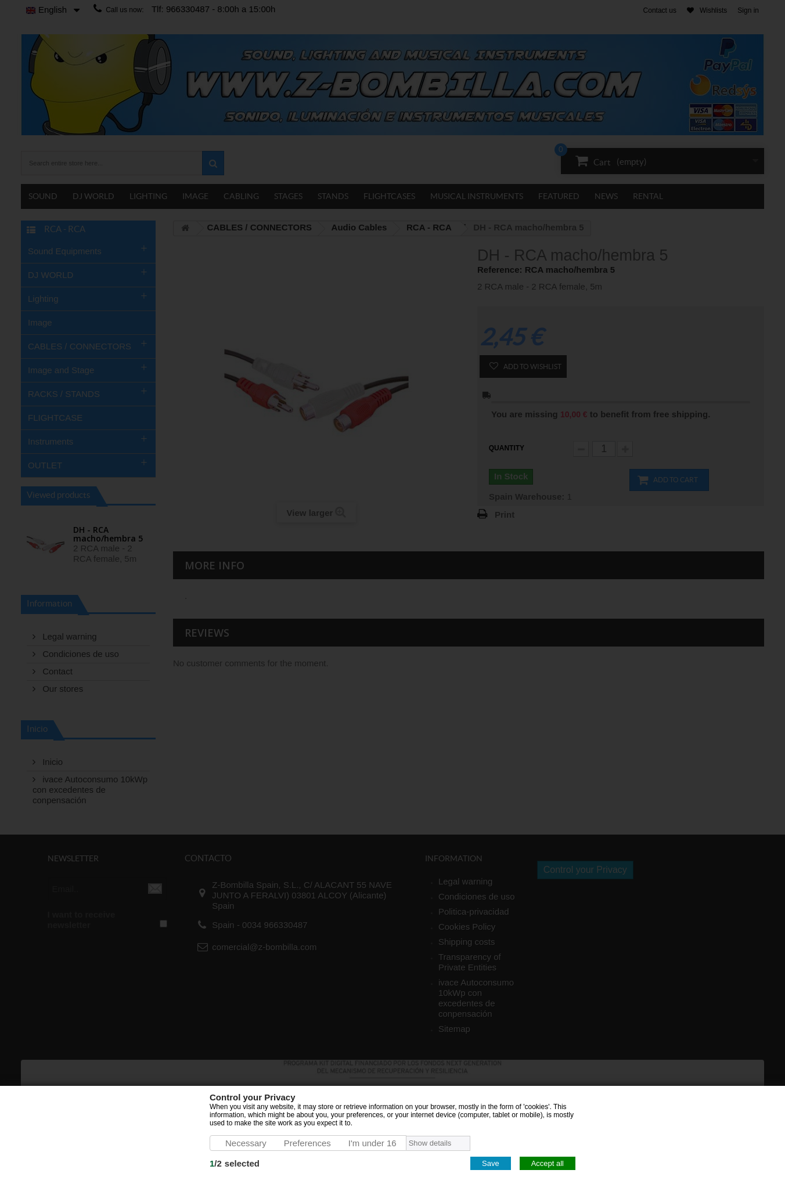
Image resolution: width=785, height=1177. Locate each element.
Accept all (547, 1163)
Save (490, 1163)
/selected (235, 1163)
